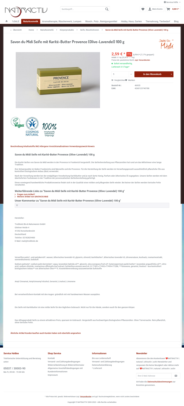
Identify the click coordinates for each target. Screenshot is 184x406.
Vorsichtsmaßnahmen (59, 146)
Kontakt (51, 358)
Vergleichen (118, 80)
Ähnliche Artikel (18, 333)
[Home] (7, 21)
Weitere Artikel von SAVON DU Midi (31, 196)
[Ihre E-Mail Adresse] (154, 376)
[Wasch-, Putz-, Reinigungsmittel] (101, 21)
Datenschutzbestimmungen (159, 382)
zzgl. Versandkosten (142, 60)
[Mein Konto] (155, 9)
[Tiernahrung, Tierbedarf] (158, 21)
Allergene (44, 146)
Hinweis (91, 146)
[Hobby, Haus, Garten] (131, 21)
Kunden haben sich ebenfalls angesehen (63, 333)
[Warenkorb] (172, 9)
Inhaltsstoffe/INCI (31, 146)
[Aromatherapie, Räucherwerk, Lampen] (61, 21)
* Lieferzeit (97, 368)
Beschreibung (17, 146)
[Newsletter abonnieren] (175, 376)
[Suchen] (107, 9)
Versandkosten (85, 397)
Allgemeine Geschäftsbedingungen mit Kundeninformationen (65, 370)
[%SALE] (15, 21)
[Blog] (176, 21)
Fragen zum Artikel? (25, 194)
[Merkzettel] (143, 9)
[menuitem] (85, 10)
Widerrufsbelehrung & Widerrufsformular (66, 365)
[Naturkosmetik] (30, 21)
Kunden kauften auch (34, 333)
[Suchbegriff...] (85, 9)
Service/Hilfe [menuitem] (171, 2)
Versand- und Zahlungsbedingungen (64, 361)
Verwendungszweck (78, 146)
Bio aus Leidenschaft (101, 358)
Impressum (53, 375)
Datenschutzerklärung (102, 365)
